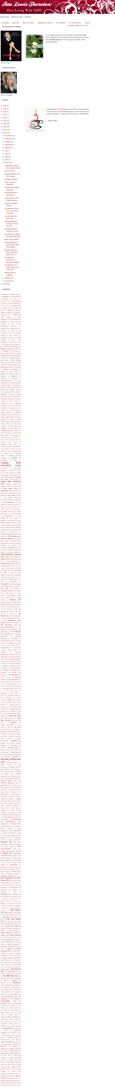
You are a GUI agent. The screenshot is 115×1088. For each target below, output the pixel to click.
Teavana (15, 980)
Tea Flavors (16, 969)
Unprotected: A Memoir (44, 23)
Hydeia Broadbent (15, 659)
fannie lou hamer (13, 550)
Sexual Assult (11, 923)
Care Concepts (14, 405)
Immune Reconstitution (14, 663)
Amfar (12, 330)
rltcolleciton (4, 887)
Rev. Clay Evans (14, 867)
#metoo (19, 294)
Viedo (10, 1042)
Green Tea (6, 577)
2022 (5, 109)
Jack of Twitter (5, 677)
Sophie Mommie (15, 935)
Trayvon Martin (13, 1014)
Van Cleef (15, 1039)
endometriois (14, 531)
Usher (13, 1035)
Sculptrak (18, 905)
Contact (87, 23)
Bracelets (3, 394)
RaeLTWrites (17, 853)
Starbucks (4, 946)
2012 (5, 130)
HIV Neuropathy (14, 622)
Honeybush (4, 652)
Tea (7, 964)
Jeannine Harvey (11, 684)
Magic (17, 729)
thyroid (5, 1005)
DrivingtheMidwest (9, 516)
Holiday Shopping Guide (7, 641)
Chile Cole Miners (6, 433)
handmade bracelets (7, 591)
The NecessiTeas (12, 994)
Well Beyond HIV (15, 1053)
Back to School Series (12, 346)
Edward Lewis (17, 522)
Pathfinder (3, 810)
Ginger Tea (6, 570)
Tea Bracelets (5, 969)
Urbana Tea (6, 1035)
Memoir (3, 743)
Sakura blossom (5, 901)
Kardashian (4, 693)
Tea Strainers (17, 973)
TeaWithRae (17, 983)
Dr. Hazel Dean (15, 509)
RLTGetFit (3, 892)
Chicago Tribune (5, 423)
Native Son (4, 785)
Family (4, 550)
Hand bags (4, 588)
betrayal (5, 351)
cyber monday (10, 472)
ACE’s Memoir (13, 303)
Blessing (3, 367)
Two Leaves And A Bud (8, 1021)
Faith (10, 548)
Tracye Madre (14, 1010)
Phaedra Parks (16, 824)
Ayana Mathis (15, 344)
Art (20, 342)
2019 (5, 112)
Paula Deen (11, 812)
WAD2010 (16, 1044)
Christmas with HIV (6, 446)
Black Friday (15, 358)
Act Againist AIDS (16, 305)
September (9, 145)
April (6, 160)
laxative (3, 706)
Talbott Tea (18, 960)
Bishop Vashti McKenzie (8, 353)
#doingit (12, 294)
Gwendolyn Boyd (7, 586)
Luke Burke (17, 727)
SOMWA (16, 933)
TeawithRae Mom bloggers (11, 985)
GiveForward (17, 570)
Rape (14, 855)
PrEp (9, 839)
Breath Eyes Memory (13, 396)
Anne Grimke (13, 335)
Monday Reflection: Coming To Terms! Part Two (11, 224)
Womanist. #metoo (13, 1073)
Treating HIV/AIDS (6, 1017)
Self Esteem (15, 910)
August (7, 148)
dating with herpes (11, 479)
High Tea (16, 602)
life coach (18, 706)
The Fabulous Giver (6, 989)
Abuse (4, 303)
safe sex (5, 899)
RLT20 (17, 885)
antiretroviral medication (7, 337)
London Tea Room (7, 725)
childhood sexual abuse (9, 428)
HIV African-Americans (14, 604)
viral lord (18, 1042)
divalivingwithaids (9, 502)
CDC (19, 408)
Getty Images (9, 568)
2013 (5, 127)
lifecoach (5, 709)
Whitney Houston (5, 1069)
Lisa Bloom (12, 711)
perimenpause (4, 819)
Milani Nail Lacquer (15, 754)
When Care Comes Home (8, 1064)
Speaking (9, 939)
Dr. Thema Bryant (15, 513)
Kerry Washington (6, 697)
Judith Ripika (14, 690)
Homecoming (5, 647)
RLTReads (4, 894)
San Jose (11, 903)
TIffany (13, 1005)
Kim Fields (18, 700)
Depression (4, 491)
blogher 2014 (13, 374)
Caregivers (4, 408)
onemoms (3, 796)
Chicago (17, 414)
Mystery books (10, 771)
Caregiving (12, 408)
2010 (5, 284)
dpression (14, 507)
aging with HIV (5, 314)
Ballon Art (18, 349)
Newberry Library (14, 789)
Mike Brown (15, 752)
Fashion (3, 552)
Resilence (4, 867)
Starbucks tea (14, 946)
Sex (2, 919)
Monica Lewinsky (6, 764)
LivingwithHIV (13, 722)
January (8, 281)
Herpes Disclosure (6, 602)
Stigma (9, 949)
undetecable (4, 1026)
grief (2, 581)
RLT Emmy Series (75, 23)
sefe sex (3, 910)
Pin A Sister (15, 826)
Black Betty (6, 358)
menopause (14, 745)
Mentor (2, 747)
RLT (17, 876)
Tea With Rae (8, 976)
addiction (10, 310)
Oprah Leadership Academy (9, 805)
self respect (18, 912)
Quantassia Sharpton (15, 844)
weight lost (4, 1053)
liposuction (3, 711)
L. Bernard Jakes (13, 704)
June (7, 154)
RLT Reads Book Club (7, 885)
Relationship (13, 864)
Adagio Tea (7, 308)
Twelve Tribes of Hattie (7, 1019)
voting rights (6, 1044)
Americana (4, 330)
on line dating (15, 794)
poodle (12, 833)
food (2, 561)
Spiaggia (16, 939)
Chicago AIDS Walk (7, 417)
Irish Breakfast (5, 670)
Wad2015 (14, 1046)
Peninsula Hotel (7, 814)
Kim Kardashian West (9, 702)
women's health (5, 1080)
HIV (2, 604)
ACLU (2, 305)
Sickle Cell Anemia (13, 928)
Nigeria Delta (4, 792)
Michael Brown (13, 747)
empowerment (6, 529)
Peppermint (18, 814)
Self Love (8, 912)
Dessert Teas (15, 491)
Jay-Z (2, 684)
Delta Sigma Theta (10, 488)
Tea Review (8, 973)
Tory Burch (4, 1010)
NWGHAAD (4, 794)
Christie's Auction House (9, 442)
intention (5, 668)
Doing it (16, 504)
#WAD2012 (6, 296)
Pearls (19, 812)
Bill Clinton (15, 351)
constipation (4, 460)
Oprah (19, 799)
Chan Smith (15, 410)
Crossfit (11, 470)
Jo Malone (18, 686)
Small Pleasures (13, 930)
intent (19, 666)
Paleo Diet (15, 808)
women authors (14, 1078)
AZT (2, 346)
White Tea (15, 1067)
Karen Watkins (14, 693)
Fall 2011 (18, 547)
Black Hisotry (4, 360)
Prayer (10, 837)
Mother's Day (14, 767)
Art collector (6, 344)
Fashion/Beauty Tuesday (11, 554)
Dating (18, 477)
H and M (16, 586)
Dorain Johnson (5, 507)
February (8, 278)
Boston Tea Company (8, 389)
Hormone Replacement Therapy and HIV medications (11, 654)
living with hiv (8, 718)
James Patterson (5, 681)
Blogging (15, 369)
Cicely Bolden (17, 446)
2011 (5, 133)
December (8, 136)
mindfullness (6, 756)
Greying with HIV (14, 579)
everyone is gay (14, 543)
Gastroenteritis (5, 566)
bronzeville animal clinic (8, 399)
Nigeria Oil (15, 792)
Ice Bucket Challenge (9, 661)
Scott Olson (10, 905)
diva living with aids (14, 500)
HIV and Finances (6, 609)
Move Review (4, 769)
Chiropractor (15, 435)
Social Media (5, 933)
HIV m (19, 618)
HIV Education (16, 616)
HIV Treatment (16, 632)
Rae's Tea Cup (16, 851)
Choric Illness (4, 439)
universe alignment (15, 1026)
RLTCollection (14, 887)
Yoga (4, 1085)
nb (10, 785)
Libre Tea (9, 706)
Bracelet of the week (12, 392)
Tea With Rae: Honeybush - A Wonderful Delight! (11, 260)
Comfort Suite (8, 453)
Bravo (11, 394)
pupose (16, 839)
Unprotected (7, 1028)
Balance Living (6, 349)
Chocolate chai (5, 437)
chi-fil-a (10, 414)
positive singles (10, 835)
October (8, 142)
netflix (14, 785)
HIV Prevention (6, 625)
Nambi (19, 771)
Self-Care (6, 917)
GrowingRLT (5, 584)
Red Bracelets (17, 860)
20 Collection (4, 299)
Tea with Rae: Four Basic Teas (43, 29)
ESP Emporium (13, 536)
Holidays (11, 643)
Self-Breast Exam (16, 914)
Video (3, 1042)
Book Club (6, 385)
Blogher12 (3, 376)
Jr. (4, 690)
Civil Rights (6, 449)
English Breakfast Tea (7, 534)
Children (16, 430)
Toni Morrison (15, 1008)
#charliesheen (4, 294)
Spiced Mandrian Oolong (7, 942)
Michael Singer (5, 752)
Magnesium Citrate (6, 731)
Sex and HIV (9, 921)
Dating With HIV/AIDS (11, 482)
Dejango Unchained (6, 486)
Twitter (17, 1019)
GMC (5, 572)
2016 (5, 118)
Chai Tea (5, 410)
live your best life (10, 713)
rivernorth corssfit (7, 876)
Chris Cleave (15, 439)
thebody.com (17, 1003)
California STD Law (6, 403)
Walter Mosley (14, 1051)
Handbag (15, 588)
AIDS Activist (6, 317)
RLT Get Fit (13, 880)
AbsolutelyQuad (16, 301)
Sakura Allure (15, 899)
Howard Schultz (14, 656)
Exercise (3, 545)
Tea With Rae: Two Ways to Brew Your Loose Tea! (11, 267)
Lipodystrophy (14, 709)
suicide (11, 953)
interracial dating (14, 668)
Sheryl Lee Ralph (12, 926)
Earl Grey (11, 520)
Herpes (13, 600)
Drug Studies (14, 518)
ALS (18, 328)
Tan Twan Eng (7, 962)
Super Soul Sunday (15, 955)
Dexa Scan (4, 493)
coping (15, 460)
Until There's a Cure (15, 1032)
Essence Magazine (7, 538)
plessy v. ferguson (7, 828)
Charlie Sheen (5, 412)
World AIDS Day (10, 1082)
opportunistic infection (7, 799)
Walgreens (4, 1048)
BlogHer (3, 374)
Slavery (3, 930)
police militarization (15, 830)
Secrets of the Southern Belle (11, 908)
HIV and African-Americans (10, 606)
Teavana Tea (4, 983)
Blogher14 (3, 378)
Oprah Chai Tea (14, 803)
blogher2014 (14, 378)
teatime (6, 980)
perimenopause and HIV (10, 817)
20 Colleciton (15, 296)
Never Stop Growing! (11, 239)
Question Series (8, 846)
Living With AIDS (14, 716)
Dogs (9, 504)
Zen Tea (17, 1085)
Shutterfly (3, 928)
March (7, 163)
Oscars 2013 (4, 808)
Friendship (4, 563)
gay (14, 566)
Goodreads (10, 575)
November (8, 139)
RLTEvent (4, 889)
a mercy (14, 299)
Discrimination (11, 495)
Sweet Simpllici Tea (6, 960)
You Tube (9, 1085)
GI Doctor (18, 568)
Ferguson (15, 557)
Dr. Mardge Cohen (6, 511)
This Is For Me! (9, 171)
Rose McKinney (5, 896)
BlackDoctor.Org (14, 364)
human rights (4, 659)
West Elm (7, 1055)
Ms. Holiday (15, 769)
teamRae (18, 978)
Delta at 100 (17, 486)
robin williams (15, 894)
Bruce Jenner (14, 401)
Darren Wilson (9, 477)
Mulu (2, 771)
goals (12, 572)
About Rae (15, 23)
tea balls (8, 967)
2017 (5, 115)
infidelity (5, 666)
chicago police (15, 421)
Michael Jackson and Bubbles (9, 750)
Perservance (16, 819)
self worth (6, 914)
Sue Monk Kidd (15, 951)
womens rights (15, 1080)
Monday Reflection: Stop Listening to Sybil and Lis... (10, 252)
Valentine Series (13, 1037)
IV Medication (13, 675)
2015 (5, 121)
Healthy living (10, 597)
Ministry (15, 757)
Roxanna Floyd (16, 896)
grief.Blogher (13, 581)
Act (7, 305)
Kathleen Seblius (14, 695)
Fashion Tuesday (13, 552)
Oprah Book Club (8, 801)
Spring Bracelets (13, 944)
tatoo (14, 962)
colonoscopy (17, 451)
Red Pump (6, 862)
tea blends (16, 967)
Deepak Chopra (11, 484)
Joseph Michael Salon (8, 688)
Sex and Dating (14, 919)
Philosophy (6, 826)
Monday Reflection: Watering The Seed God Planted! (11, 245)
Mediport (14, 741)
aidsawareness (5, 328)
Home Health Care (12, 645)
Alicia (12, 328)
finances (3, 559)
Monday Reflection (11, 759)
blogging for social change (9, 371)
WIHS (14, 1069)
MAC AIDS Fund (8, 729)
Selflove (16, 917)
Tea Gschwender (10, 971)
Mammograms (17, 731)
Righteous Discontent (13, 873)
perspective (4, 824)
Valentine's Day (5, 1039)
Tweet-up (16, 1017)
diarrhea (11, 493)
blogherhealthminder (6, 380)
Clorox (13, 449)
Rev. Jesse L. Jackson (8, 869)
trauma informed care (7, 1012)
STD (2, 948)
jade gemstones (13, 679)
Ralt (10, 855)
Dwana (3, 520)
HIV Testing (11, 629)
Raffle (4, 855)
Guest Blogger (16, 584)
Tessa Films (15, 987)
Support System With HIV (11, 958)
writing (19, 1082)
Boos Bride (16, 387)
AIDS (15, 315)
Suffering (3, 953)
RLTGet (14, 889)
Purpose (4, 842)
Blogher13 (14, 376)
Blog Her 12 (11, 367)
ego (4, 525)
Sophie (3, 935)
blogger (19, 367)
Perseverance (10, 821)
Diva (19, 495)
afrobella (16, 312)
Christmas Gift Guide (9, 444)
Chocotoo (15, 437)
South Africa (12, 937)
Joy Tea (19, 688)
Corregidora (4, 468)
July (6, 151)
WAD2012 (4, 1046)
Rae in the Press (28, 23)
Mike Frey (3, 754)
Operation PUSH (13, 796)
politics (5, 833)
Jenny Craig (9, 686)
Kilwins (10, 700)
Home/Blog (5, 23)
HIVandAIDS (14, 638)
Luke (8, 727)
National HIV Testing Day (12, 778)
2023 (5, 106)
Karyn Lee (4, 695)
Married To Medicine (9, 734)
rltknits (15, 892)
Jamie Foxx (15, 681)
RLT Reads (15, 883)
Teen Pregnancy (5, 987)
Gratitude (18, 575)
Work (2, 1082)
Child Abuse (14, 426)
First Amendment (14, 559)
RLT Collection (61, 23)
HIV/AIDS (7, 634)
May (6, 157)
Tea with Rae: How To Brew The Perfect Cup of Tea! (11, 211)
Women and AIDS (6, 1076)
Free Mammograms (12, 561)
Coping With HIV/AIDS (11, 464)
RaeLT (5, 853)
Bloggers (6, 369)
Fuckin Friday (15, 563)
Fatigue (7, 557)
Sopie (4, 937)
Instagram (12, 666)
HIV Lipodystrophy (8, 618)
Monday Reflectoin (12, 762)
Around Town (13, 342)
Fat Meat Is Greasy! (11, 179)
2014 (5, 124)
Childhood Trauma (6, 430)
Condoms (14, 458)
